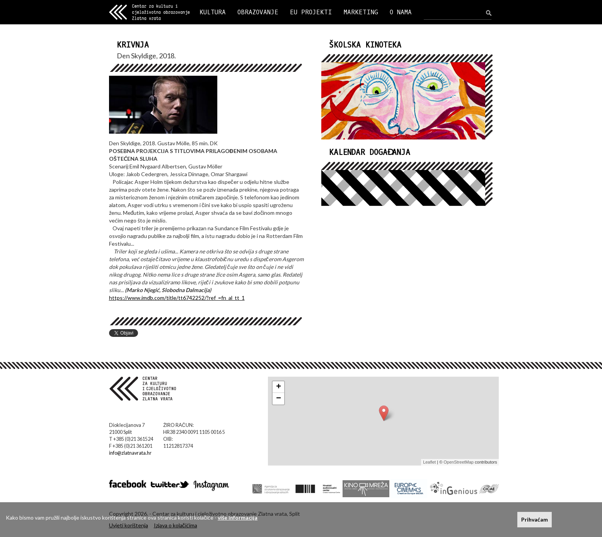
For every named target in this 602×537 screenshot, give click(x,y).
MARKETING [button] (361, 12)
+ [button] (278, 387)
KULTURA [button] (213, 12)
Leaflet (429, 462)
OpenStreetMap (458, 462)
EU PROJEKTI (311, 12)
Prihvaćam (534, 519)
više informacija (238, 517)
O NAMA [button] (401, 12)
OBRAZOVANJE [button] (257, 12)
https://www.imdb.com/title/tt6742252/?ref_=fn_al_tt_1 (177, 297)
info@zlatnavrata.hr (130, 453)
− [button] (278, 398)
